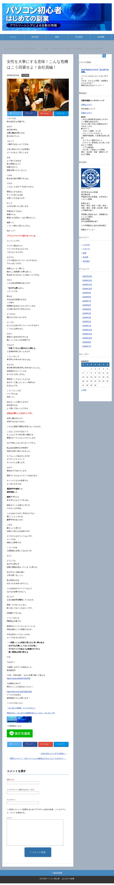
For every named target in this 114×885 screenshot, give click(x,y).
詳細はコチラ (86, 106)
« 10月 (83, 391)
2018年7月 (87, 347)
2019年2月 (87, 323)
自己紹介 (35, 37)
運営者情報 (57, 874)
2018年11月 (87, 335)
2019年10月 (87, 290)
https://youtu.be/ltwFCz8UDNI (18, 679)
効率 (84, 254)
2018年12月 (87, 331)
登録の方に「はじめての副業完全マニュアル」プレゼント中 (31, 714)
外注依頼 (78, 37)
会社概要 (100, 37)
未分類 (85, 258)
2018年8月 (87, 343)
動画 (57, 37)
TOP (20, 48)
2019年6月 (87, 306)
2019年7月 (87, 302)
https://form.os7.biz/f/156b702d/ (19, 692)
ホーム (13, 37)
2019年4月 (87, 314)
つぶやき (25, 75)
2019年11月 (87, 286)
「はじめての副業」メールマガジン (21, 709)
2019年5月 (87, 310)
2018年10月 (87, 339)
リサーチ (86, 250)
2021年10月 (87, 277)
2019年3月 (87, 319)
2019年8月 (87, 298)
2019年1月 (87, 327)
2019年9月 (87, 294)
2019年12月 (87, 282)
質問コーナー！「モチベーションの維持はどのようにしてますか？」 (37, 760)
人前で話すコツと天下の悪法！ (53, 755)
